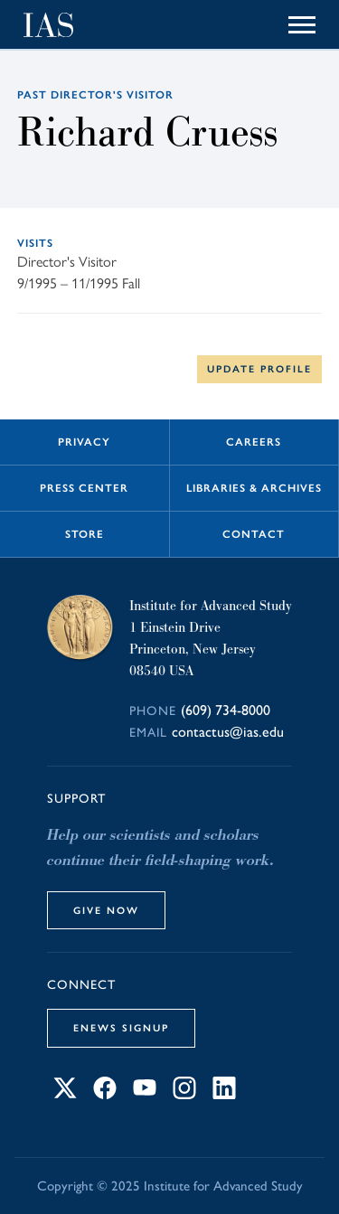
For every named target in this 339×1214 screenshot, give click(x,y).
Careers (253, 442)
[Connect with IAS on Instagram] (184, 1094)
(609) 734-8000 (225, 710)
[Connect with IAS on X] (65, 1094)
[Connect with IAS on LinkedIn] (224, 1094)
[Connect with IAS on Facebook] (105, 1094)
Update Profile (259, 368)
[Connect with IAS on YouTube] (145, 1094)
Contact (253, 534)
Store (84, 534)
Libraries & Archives (254, 488)
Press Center (84, 488)
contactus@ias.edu (228, 731)
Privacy (84, 442)
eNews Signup (121, 1027)
